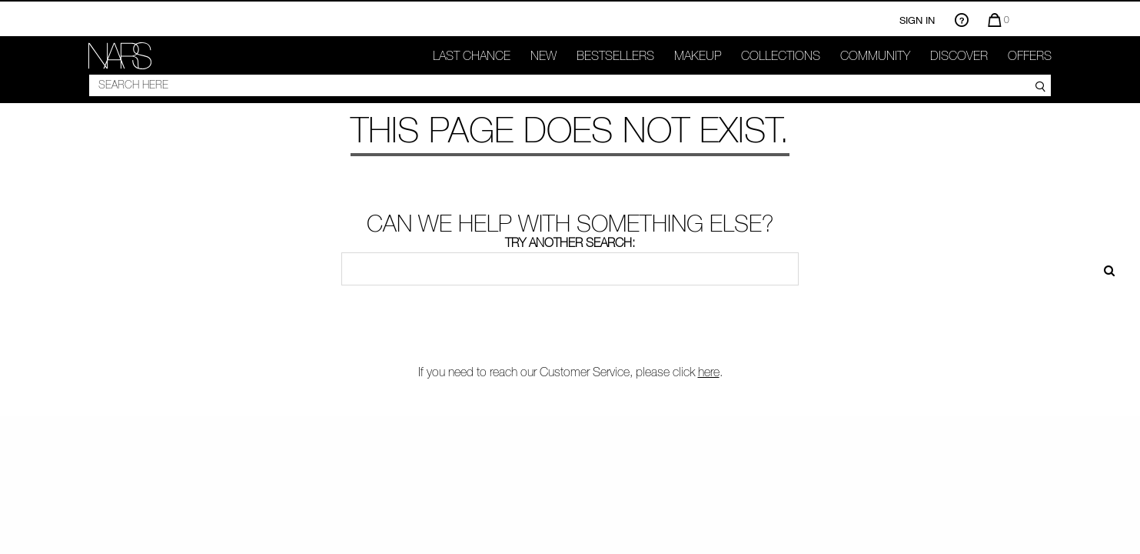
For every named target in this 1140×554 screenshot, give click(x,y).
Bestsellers (615, 55)
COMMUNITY (875, 55)
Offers (1030, 55)
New (543, 55)
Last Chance (471, 55)
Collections (780, 55)
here (709, 372)
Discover (959, 55)
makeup (697, 55)
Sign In (917, 20)
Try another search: (570, 242)
